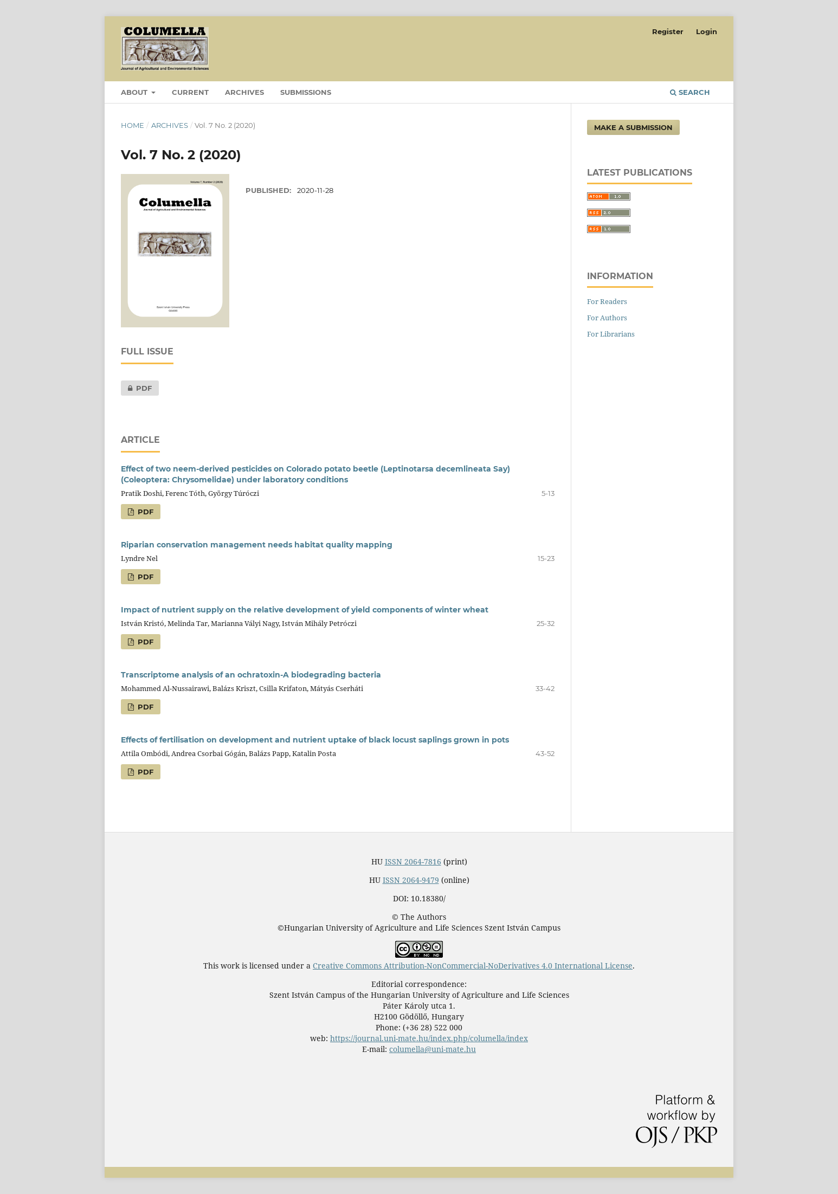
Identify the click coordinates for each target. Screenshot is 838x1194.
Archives (244, 92)
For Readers (607, 301)
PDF (136, 388)
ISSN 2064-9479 (411, 880)
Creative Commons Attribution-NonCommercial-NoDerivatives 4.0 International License (473, 965)
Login (706, 31)
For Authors (607, 317)
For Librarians (611, 334)
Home (132, 125)
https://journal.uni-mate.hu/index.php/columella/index (429, 1038)
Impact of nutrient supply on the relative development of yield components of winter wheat (304, 610)
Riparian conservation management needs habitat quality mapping (256, 545)
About (135, 92)
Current (190, 92)
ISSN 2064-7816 (413, 861)
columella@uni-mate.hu (432, 1049)
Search (690, 92)
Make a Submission (633, 127)
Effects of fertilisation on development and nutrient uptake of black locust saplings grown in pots (315, 740)
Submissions (305, 92)
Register (668, 31)
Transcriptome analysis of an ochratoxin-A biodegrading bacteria (251, 675)
